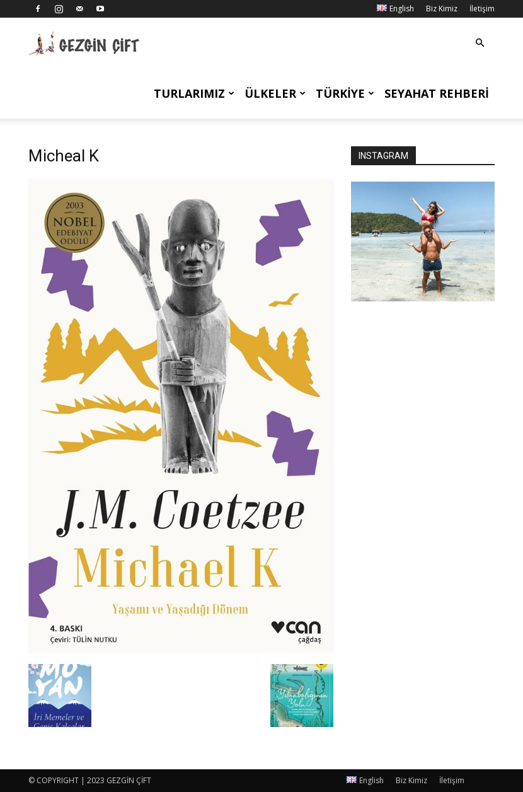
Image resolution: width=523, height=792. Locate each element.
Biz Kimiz (441, 8)
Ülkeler (275, 93)
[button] (479, 43)
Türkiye (345, 93)
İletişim (482, 8)
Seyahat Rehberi (436, 93)
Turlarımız (194, 93)
